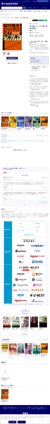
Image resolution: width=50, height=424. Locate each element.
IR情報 (8, 405)
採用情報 (11, 405)
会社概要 (4, 405)
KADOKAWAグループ (42, 405)
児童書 (25, 11)
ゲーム (1, 14)
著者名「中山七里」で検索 (43, 337)
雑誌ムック (41, 11)
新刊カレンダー (36, 7)
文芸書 (2, 11)
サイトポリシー (27, 406)
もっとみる (24, 331)
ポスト (35, 20)
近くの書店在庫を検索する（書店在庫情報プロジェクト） (29, 235)
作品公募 (34, 1)
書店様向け (30, 405)
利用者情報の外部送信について (41, 406)
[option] (5, 371)
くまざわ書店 (20, 227)
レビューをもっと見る (43, 201)
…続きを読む (6, 175)
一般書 (21, 11)
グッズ (4, 14)
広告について (16, 405)
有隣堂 (37, 230)
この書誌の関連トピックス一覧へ (42, 135)
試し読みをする (12, 58)
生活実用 (35, 11)
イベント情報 (43, 7)
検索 (24, 7)
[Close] (48, 416)
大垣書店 (20, 223)
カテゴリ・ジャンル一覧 (14, 1)
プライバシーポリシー (20, 406)
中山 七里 (34, 30)
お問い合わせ (13, 406)
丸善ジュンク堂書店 (20, 230)
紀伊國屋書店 (37, 223)
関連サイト (29, 1)
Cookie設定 (33, 406)
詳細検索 (29, 7)
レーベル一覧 (22, 1)
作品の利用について (6, 406)
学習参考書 (30, 11)
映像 (46, 11)
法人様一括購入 (35, 405)
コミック (17, 11)
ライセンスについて (23, 405)
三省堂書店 (37, 227)
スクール (7, 14)
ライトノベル (11, 11)
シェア (40, 20)
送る (45, 20)
